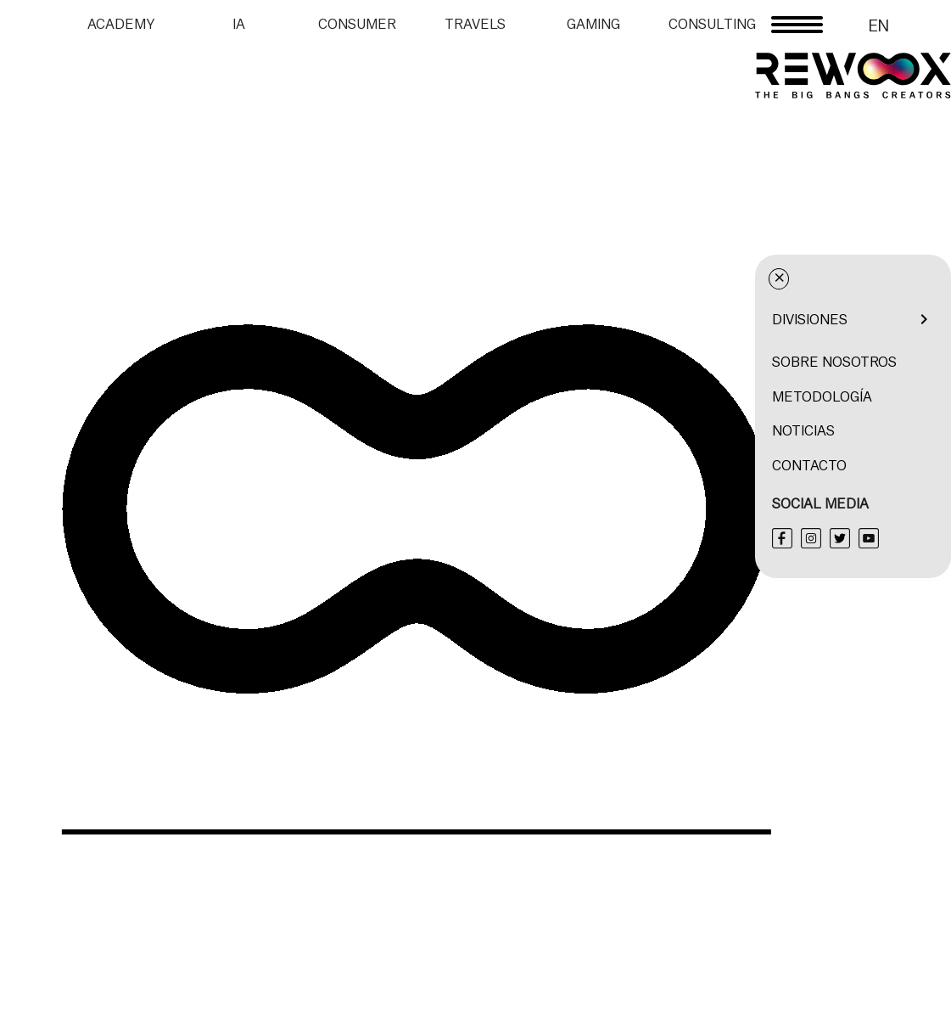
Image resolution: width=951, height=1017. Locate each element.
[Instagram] (919, 538)
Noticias (911, 431)
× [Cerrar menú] (886, 278)
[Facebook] (890, 538)
